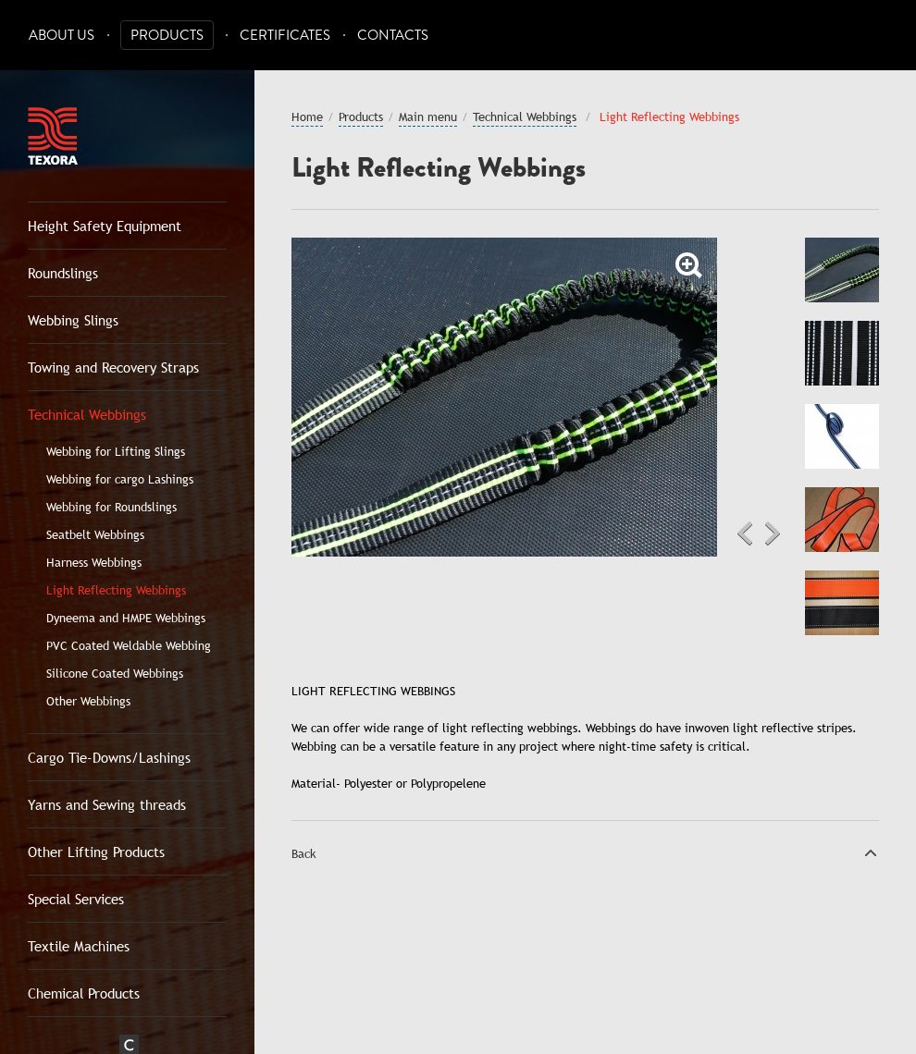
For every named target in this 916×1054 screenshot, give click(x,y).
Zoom (689, 265)
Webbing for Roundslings (111, 506)
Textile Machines (79, 946)
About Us (61, 36)
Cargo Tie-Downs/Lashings (109, 757)
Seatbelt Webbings (95, 534)
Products (167, 36)
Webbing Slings (73, 320)
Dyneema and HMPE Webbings (125, 617)
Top (870, 852)
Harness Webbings (94, 562)
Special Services (76, 898)
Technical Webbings (87, 414)
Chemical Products (84, 993)
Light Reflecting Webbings (116, 590)
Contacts (392, 36)
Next (772, 533)
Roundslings (63, 273)
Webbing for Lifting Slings (115, 451)
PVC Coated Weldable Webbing (128, 645)
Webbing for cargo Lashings (119, 479)
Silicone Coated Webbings (114, 673)
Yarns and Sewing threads (107, 804)
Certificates (285, 36)
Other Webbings (88, 700)
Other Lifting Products (96, 851)
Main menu (428, 116)
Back (303, 853)
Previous (745, 533)
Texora (53, 136)
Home (307, 116)
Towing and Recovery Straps (113, 367)
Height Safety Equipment (104, 225)
